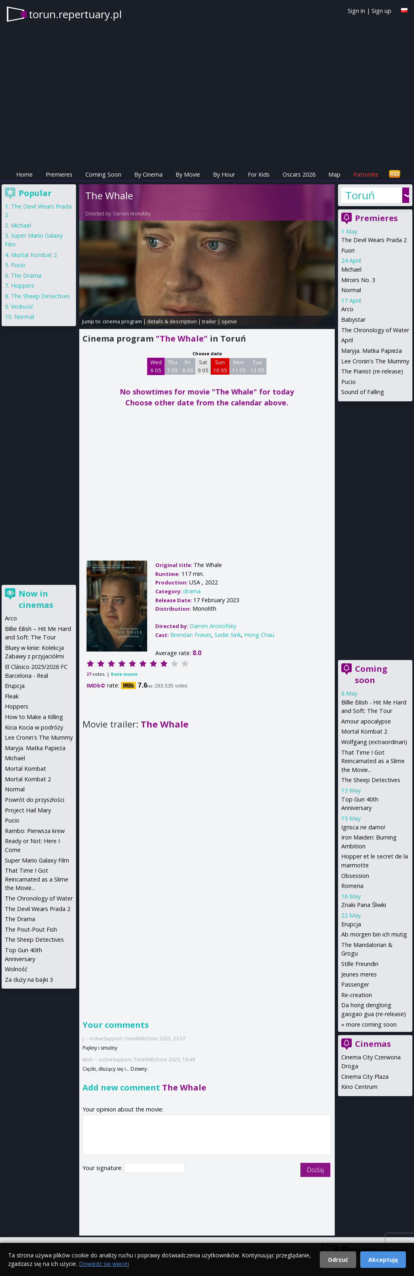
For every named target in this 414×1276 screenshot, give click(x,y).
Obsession (355, 875)
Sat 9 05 (203, 366)
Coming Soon (103, 174)
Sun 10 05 (220, 366)
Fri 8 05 (187, 366)
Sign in (356, 11)
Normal (351, 290)
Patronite (365, 174)
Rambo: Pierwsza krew (35, 831)
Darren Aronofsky (132, 213)
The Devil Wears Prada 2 (374, 240)
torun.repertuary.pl (75, 14)
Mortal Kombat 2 (364, 731)
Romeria (352, 886)
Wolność (22, 306)
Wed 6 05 (156, 366)
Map (334, 174)
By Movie (187, 174)
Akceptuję (383, 1259)
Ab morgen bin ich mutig (374, 934)
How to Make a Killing (34, 717)
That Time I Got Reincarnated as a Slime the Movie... (373, 761)
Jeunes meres (359, 974)
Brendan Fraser (190, 635)
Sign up (381, 11)
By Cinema (148, 174)
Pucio (348, 382)
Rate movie (124, 674)
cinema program (122, 321)
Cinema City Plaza (365, 1076)
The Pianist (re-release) (372, 371)
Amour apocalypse (366, 721)
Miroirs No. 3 (358, 280)
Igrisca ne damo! (363, 827)
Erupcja (351, 924)
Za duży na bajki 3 (29, 979)
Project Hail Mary (28, 810)
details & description (172, 321)
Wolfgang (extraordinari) (374, 742)
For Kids (259, 174)
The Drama (26, 275)
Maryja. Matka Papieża (371, 350)
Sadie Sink (227, 635)
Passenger (355, 984)
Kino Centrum (359, 1086)
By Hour (224, 174)
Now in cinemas (36, 599)
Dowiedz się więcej (104, 1264)
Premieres (59, 174)
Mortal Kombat (25, 768)
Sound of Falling (362, 392)
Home (24, 174)
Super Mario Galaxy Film (37, 860)
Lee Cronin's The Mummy (375, 361)
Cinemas (373, 1043)
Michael (351, 269)
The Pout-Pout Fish (31, 929)
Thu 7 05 (172, 366)
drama (192, 591)
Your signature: (103, 1168)
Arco (347, 309)
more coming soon (371, 1024)
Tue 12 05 (257, 366)
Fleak (12, 696)
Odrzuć (338, 1259)
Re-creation (356, 995)
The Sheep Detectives (370, 780)
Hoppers (22, 285)
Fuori (348, 250)
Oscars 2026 (299, 174)
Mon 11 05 (239, 366)
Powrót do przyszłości (34, 800)
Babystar (353, 319)
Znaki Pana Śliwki (363, 905)
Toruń (360, 195)
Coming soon (371, 674)
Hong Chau (259, 635)
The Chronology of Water (375, 330)
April (347, 340)
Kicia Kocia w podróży (34, 727)
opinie (229, 321)
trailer (209, 321)
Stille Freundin (359, 964)
